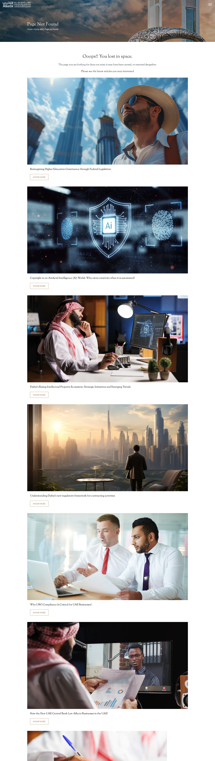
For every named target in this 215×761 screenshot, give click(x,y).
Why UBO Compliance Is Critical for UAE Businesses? (61, 605)
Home (30, 29)
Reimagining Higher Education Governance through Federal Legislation (70, 169)
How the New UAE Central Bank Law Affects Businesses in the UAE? (69, 713)
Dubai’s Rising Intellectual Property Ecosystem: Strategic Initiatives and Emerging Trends (80, 387)
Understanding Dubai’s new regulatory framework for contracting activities (72, 496)
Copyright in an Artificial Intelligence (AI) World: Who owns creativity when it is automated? (82, 278)
